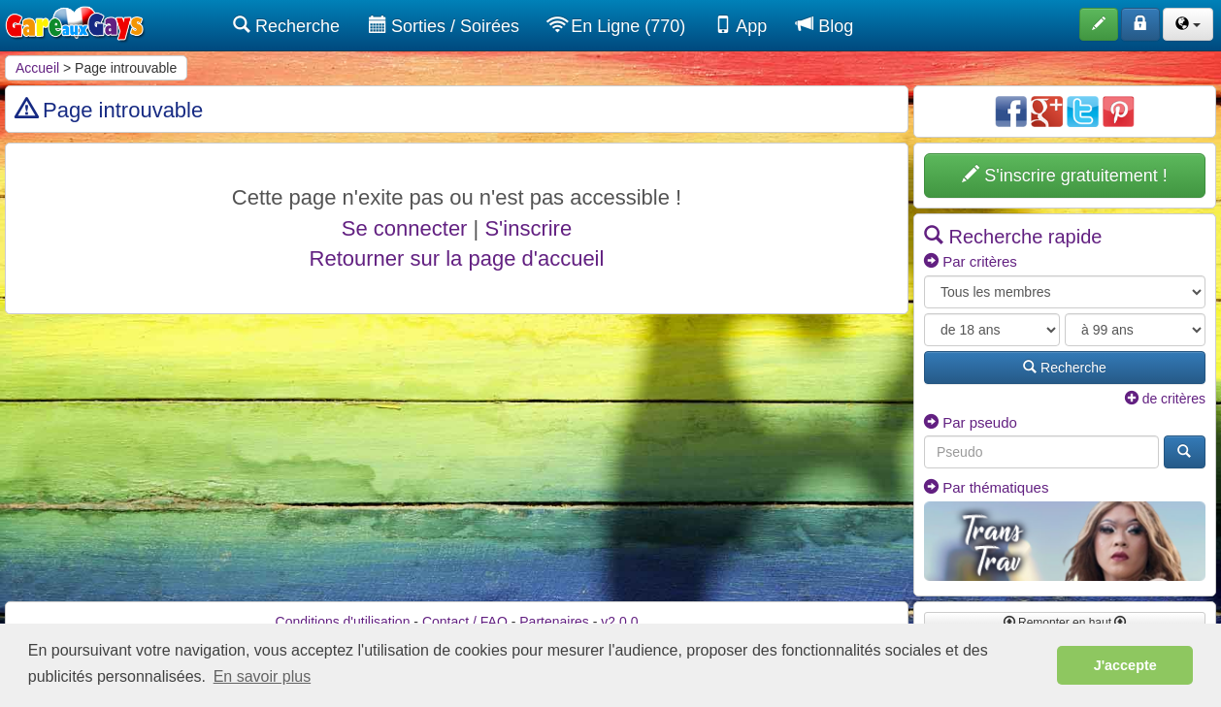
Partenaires (554, 621)
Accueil (37, 68)
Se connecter (405, 228)
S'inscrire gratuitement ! (1065, 175)
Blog (824, 26)
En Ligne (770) (616, 26)
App (740, 26)
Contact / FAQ (465, 621)
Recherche (286, 26)
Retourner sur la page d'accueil (457, 258)
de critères (1165, 398)
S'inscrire (528, 228)
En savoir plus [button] (263, 676)
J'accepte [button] (1125, 665)
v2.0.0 (619, 621)
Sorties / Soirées (444, 26)
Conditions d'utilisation (343, 621)
